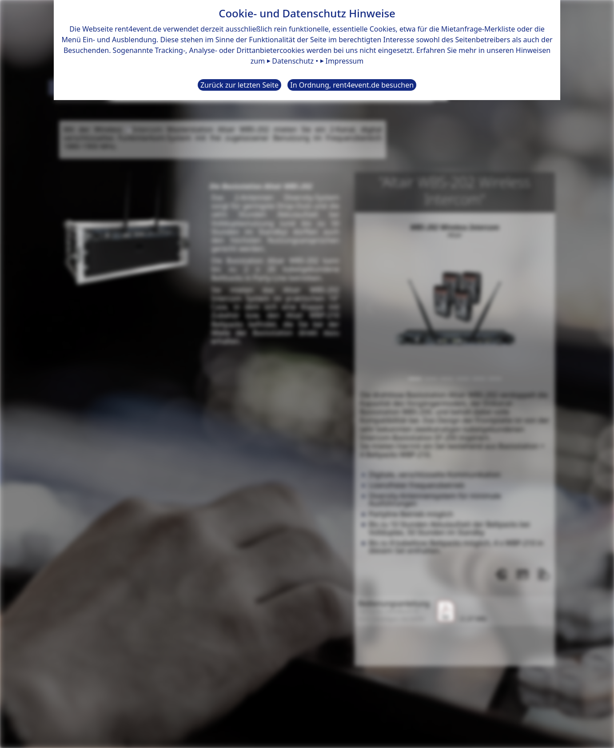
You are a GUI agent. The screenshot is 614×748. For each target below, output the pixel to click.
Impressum (344, 61)
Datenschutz (293, 61)
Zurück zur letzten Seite (239, 85)
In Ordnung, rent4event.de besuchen (352, 85)
